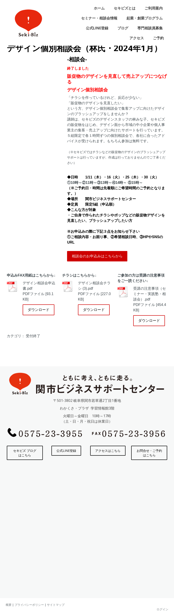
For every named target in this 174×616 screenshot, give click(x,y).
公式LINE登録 (97, 28)
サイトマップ (56, 605)
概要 (9, 605)
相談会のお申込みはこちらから (97, 256)
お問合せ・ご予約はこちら (149, 452)
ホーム (99, 8)
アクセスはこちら (108, 450)
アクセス (136, 38)
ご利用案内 (154, 8)
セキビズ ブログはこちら (24, 452)
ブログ (122, 28)
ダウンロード (38, 310)
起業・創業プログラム (144, 18)
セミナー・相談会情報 (99, 18)
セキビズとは (124, 8)
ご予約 (158, 38)
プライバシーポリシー (29, 605)
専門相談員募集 (150, 28)
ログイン (162, 609)
